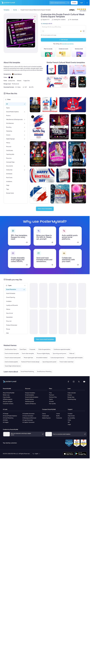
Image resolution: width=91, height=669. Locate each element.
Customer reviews (8, 403)
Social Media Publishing (27, 371)
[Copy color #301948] (9, 77)
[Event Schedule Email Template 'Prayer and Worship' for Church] (63, 295)
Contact (70, 413)
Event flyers (23, 349)
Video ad (71, 353)
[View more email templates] (45, 339)
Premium (51, 395)
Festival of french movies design (30, 362)
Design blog (71, 397)
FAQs (69, 420)
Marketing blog (72, 399)
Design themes (29, 399)
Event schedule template (12, 353)
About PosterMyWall (8, 393)
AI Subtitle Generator (29, 413)
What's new (6, 395)
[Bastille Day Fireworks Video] (78, 193)
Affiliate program (7, 399)
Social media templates (31, 397)
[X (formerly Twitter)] (79, 381)
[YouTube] (84, 381)
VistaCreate (45, 416)
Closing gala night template (75, 357)
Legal (69, 424)
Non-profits (52, 403)
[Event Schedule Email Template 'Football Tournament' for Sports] (53, 321)
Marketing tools (29, 401)
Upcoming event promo (59, 353)
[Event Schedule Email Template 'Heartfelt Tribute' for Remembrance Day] (82, 295)
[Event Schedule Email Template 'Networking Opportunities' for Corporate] (53, 295)
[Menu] (87, 2)
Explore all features (30, 403)
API (69, 422)
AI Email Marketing (8, 418)
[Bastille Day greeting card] (79, 175)
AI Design (5, 413)
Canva (44, 413)
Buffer (58, 416)
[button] (35, 16)
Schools (51, 401)
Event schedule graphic (11, 362)
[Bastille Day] (63, 175)
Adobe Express (46, 418)
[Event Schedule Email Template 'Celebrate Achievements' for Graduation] (43, 321)
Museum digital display (43, 353)
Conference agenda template (62, 349)
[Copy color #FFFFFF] (14, 77)
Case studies (6, 397)
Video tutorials (72, 393)
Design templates (30, 393)
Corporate (32, 349)
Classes (70, 395)
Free (50, 393)
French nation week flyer (67, 362)
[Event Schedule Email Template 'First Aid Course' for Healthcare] (72, 295)
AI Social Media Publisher (10, 416)
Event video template (28, 353)
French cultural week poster (13, 357)
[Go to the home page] (7, 3)
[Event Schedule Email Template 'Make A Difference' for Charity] (82, 321)
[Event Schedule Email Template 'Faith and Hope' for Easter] (43, 295)
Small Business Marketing (44, 371)
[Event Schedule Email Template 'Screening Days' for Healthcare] (72, 321)
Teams (51, 399)
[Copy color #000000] (12, 77)
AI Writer (5, 420)
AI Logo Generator (28, 420)
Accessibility (71, 418)
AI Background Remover (29, 418)
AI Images (5, 422)
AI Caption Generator (29, 422)
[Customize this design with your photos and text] (21, 33)
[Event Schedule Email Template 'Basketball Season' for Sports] (34, 295)
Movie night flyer (28, 357)
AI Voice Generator (28, 416)
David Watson (18, 74)
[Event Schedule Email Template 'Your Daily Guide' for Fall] (63, 321)
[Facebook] (68, 381)
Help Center (71, 416)
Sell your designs (7, 401)
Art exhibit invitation (41, 357)
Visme (58, 413)
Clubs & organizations (44, 349)
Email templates (29, 395)
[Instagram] (73, 381)
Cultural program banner (57, 357)
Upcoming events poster (49, 362)
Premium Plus (53, 397)
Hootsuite (59, 418)
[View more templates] (45, 209)
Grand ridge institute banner (13, 366)
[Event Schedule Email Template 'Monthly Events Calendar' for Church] (34, 321)
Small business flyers (11, 349)
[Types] (25, 285)
